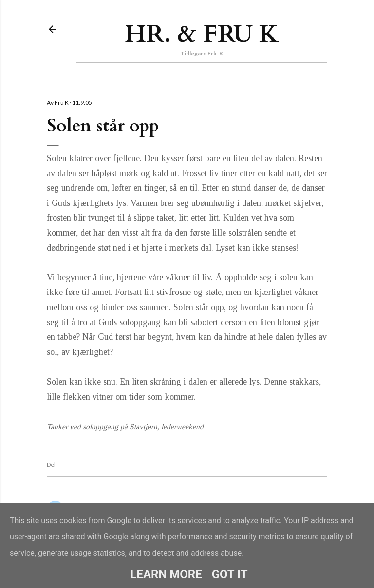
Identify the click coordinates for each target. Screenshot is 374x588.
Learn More (166, 574)
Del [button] (51, 464)
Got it (230, 574)
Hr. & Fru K (202, 34)
